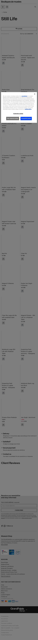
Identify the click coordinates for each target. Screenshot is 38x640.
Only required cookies (12, 118)
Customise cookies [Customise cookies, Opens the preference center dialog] (18, 113)
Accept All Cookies (26, 118)
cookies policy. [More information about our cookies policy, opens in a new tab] (28, 109)
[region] (19, 107)
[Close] (35, 94)
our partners (24, 96)
